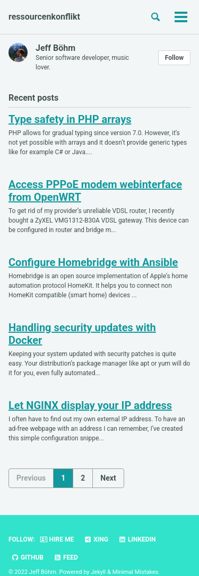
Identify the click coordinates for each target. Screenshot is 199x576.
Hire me (57, 539)
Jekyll (98, 572)
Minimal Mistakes (136, 572)
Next (108, 478)
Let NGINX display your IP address (90, 405)
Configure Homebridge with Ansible (93, 262)
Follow (174, 57)
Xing (96, 539)
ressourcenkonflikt (44, 17)
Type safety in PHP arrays (70, 119)
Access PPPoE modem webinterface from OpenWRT (95, 190)
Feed (66, 557)
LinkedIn (137, 539)
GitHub (27, 557)
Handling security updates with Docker (82, 334)
